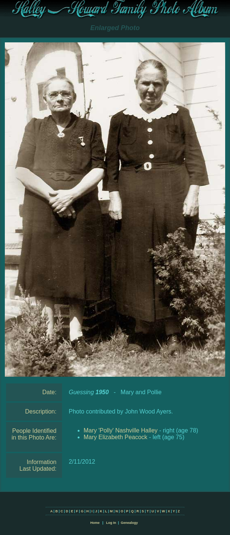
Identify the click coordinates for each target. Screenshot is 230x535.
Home (95, 523)
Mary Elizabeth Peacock (116, 437)
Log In (111, 523)
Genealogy (129, 523)
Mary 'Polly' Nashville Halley (121, 430)
